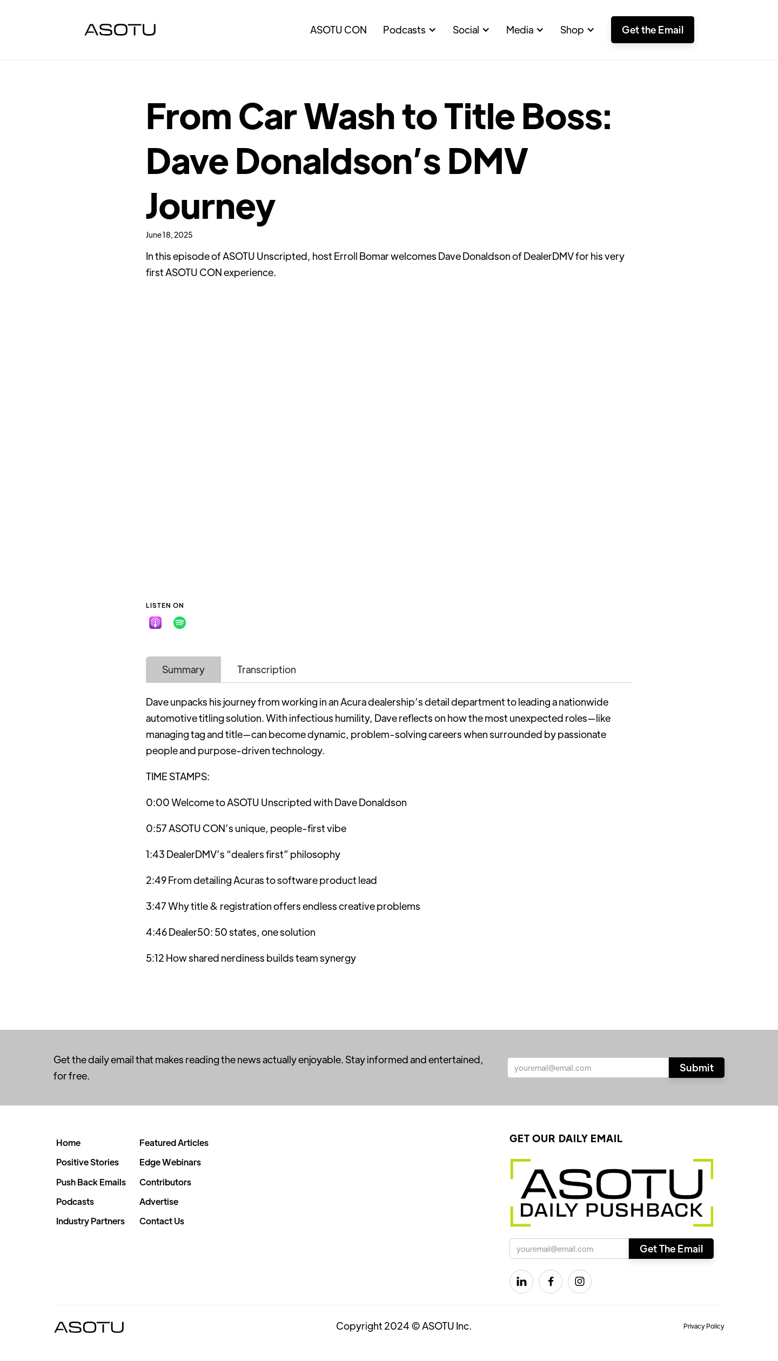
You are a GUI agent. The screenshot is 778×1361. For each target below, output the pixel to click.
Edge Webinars (170, 1162)
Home (68, 1142)
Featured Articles (174, 1142)
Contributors (165, 1182)
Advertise (158, 1201)
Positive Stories (87, 1162)
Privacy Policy (704, 1326)
